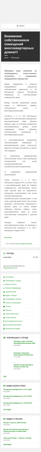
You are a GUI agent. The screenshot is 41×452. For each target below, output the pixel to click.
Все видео (7, 409)
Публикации (15, 58)
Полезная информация (12, 288)
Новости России (10, 284)
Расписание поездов (11, 328)
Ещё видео (7, 444)
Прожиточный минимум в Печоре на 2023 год (23, 366)
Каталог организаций (11, 303)
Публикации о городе (12, 281)
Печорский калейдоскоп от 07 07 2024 (17, 396)
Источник (8, 237)
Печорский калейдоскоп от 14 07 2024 (17, 389)
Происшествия (9, 292)
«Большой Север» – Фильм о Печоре (17, 438)
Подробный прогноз (10, 268)
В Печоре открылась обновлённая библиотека (23, 354)
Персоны (7, 310)
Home (6, 58)
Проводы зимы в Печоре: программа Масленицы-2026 (24, 342)
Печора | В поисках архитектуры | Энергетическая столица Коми (16, 430)
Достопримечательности (12, 321)
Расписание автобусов (12, 325)
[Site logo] (20, 19)
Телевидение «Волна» (12, 299)
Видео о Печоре (10, 295)
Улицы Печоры (9, 317)
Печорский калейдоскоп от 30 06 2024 (17, 403)
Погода (7, 306)
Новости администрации (23, 244)
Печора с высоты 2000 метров (14, 423)
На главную (8, 277)
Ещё (4, 376)
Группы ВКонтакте (11, 314)
